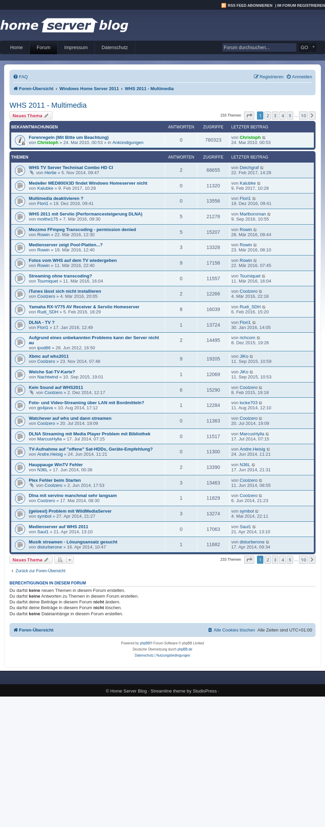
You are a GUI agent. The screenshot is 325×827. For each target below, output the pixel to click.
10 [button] (303, 115)
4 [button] (282, 115)
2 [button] (267, 115)
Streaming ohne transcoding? (60, 275)
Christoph (47, 142)
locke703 (249, 402)
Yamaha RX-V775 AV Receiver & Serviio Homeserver (84, 306)
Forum (43, 47)
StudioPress (205, 691)
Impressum (76, 47)
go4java (45, 407)
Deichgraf (249, 167)
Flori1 (42, 203)
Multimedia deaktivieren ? (56, 198)
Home (16, 47)
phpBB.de (184, 649)
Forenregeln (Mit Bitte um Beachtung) (69, 137)
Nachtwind (47, 376)
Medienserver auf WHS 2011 (58, 526)
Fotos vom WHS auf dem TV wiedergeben (73, 260)
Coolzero (46, 296)
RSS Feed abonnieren (250, 5)
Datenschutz (115, 47)
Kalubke (45, 188)
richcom (247, 337)
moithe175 (47, 219)
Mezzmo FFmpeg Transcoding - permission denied (82, 229)
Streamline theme (168, 691)
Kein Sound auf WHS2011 (56, 387)
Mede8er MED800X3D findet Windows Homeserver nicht (88, 183)
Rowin (43, 234)
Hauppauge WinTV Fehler (56, 464)
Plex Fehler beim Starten (55, 480)
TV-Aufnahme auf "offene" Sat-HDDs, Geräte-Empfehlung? (91, 449)
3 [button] (275, 115)
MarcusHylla (49, 438)
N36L (42, 469)
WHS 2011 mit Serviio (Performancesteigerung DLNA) (86, 213)
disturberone (49, 547)
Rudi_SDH (47, 311)
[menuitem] (20, 77)
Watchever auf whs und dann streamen (70, 418)
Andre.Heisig (50, 454)
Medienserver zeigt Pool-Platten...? (66, 244)
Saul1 (43, 531)
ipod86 (44, 347)
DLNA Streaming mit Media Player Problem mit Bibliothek (89, 433)
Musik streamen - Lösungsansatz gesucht (73, 541)
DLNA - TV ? (42, 322)
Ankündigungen (128, 142)
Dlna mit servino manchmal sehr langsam (73, 495)
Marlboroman (253, 213)
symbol (44, 516)
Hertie (51, 172)
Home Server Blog (128, 691)
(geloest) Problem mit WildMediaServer (70, 511)
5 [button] (290, 115)
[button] (249, 115)
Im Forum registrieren (301, 5)
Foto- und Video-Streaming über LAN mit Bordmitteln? (86, 402)
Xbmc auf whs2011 (49, 356)
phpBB (145, 643)
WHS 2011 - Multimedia (48, 105)
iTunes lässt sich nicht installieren (65, 291)
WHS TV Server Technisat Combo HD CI (71, 167)
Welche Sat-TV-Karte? (52, 371)
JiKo (244, 356)
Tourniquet (47, 281)
